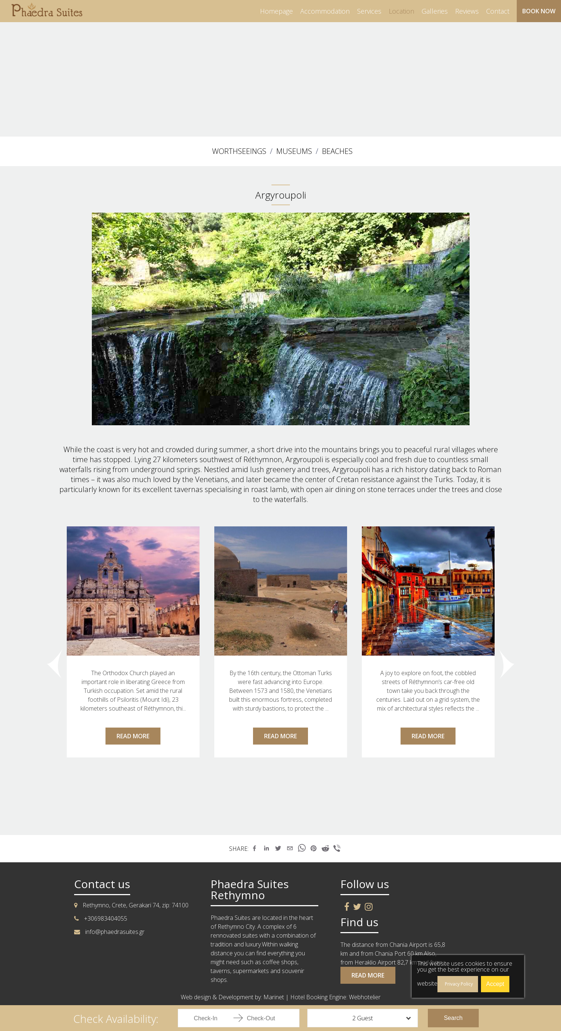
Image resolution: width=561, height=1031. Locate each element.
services (369, 11)
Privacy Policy (459, 984)
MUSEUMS (294, 151)
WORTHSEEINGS (239, 151)
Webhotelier (365, 997)
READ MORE (133, 736)
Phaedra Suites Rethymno (250, 890)
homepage (276, 11)
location (401, 11)
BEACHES (337, 151)
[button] (254, 848)
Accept (495, 984)
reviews (467, 11)
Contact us (102, 884)
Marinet (273, 997)
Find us (359, 922)
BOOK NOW (538, 11)
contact (497, 11)
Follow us (364, 884)
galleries (435, 11)
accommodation (325, 11)
